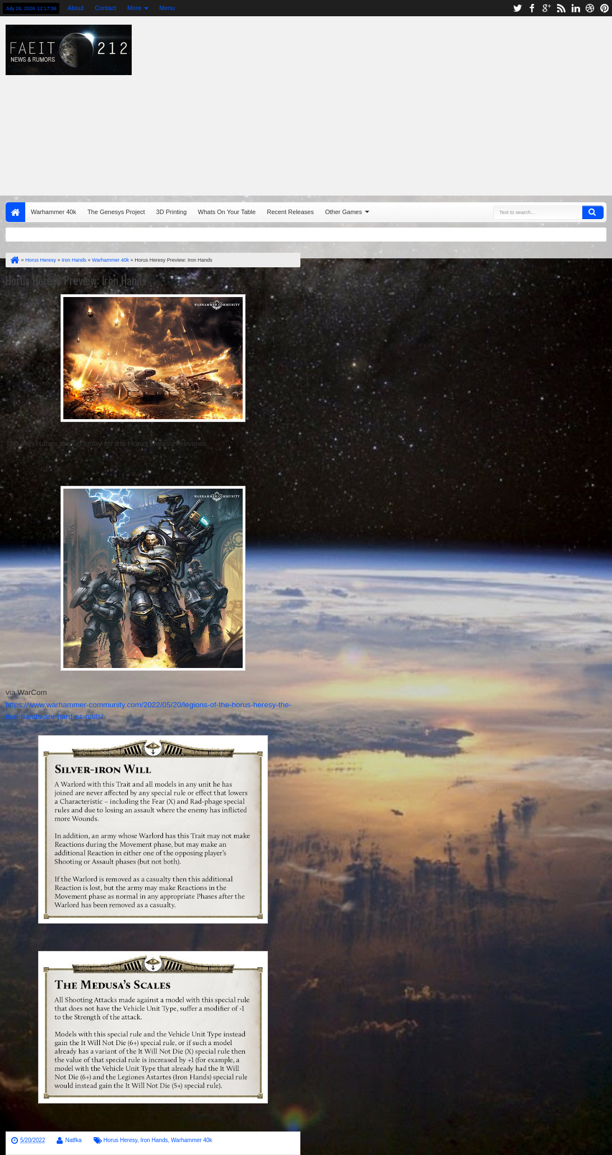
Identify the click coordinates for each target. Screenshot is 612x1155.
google (546, 8)
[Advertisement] (405, 103)
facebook (532, 8)
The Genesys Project (116, 211)
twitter (517, 8)
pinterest (604, 8)
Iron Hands (154, 1140)
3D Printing (171, 211)
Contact (105, 7)
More (134, 7)
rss (561, 8)
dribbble (590, 8)
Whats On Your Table (227, 211)
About (76, 7)
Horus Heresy (120, 1140)
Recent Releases (290, 211)
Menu (167, 7)
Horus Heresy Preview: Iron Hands (76, 280)
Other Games (343, 211)
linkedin (575, 8)
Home (15, 212)
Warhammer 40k (53, 211)
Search (593, 212)
